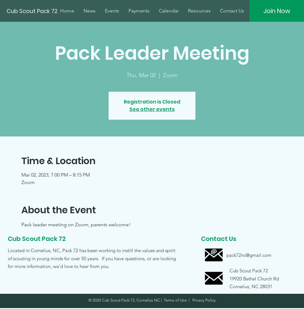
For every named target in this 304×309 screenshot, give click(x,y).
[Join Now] (276, 11)
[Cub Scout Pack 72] (33, 11)
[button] (248, 278)
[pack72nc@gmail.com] (248, 255)
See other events (152, 109)
